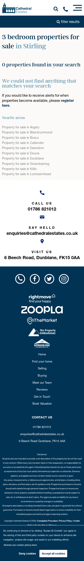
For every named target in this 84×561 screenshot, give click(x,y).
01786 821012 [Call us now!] (42, 427)
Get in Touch (42, 396)
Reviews (42, 389)
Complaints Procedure (47, 521)
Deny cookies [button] (27, 553)
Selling (42, 368)
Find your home (42, 361)
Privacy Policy (65, 521)
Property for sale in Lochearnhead (26, 174)
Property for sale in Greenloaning (25, 164)
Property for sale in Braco (20, 138)
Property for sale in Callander (23, 143)
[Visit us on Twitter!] (49, 279)
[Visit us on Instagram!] (64, 279)
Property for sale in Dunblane (23, 158)
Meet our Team (42, 382)
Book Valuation (42, 403)
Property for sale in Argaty (20, 127)
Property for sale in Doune (20, 153)
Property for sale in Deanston (23, 148)
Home (42, 354)
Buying (42, 375)
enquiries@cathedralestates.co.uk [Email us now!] (42, 434)
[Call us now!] (67, 10)
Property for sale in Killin (19, 169)
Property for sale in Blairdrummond (27, 132)
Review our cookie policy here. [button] (20, 545)
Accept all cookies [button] (53, 553)
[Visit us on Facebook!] (34, 279)
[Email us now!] (42, 223)
